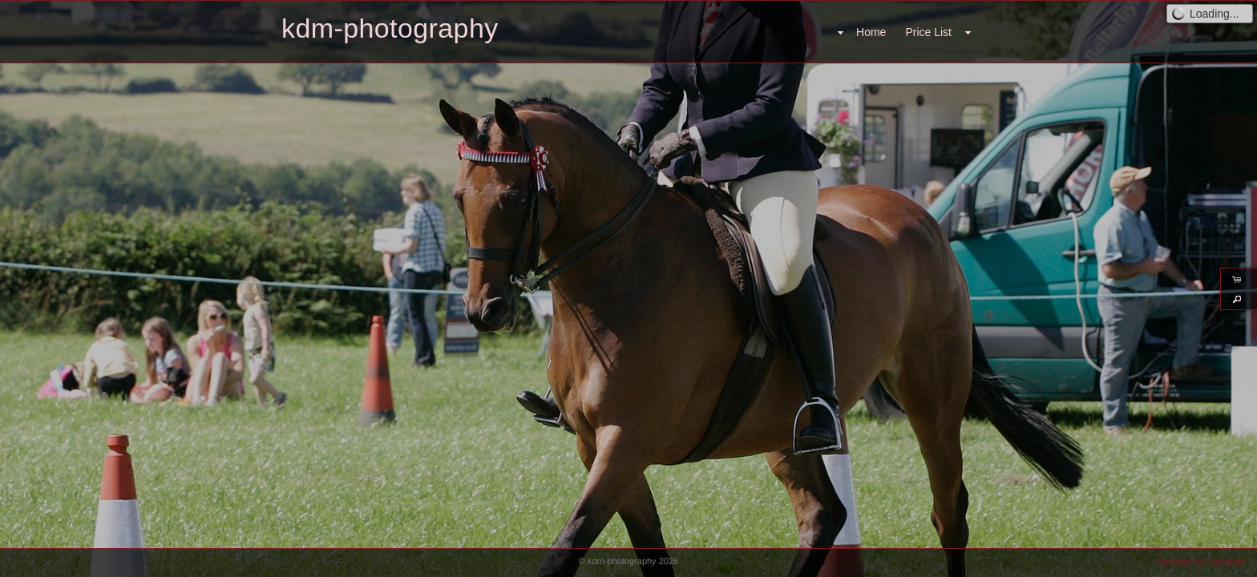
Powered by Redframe (1201, 562)
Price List (928, 32)
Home (871, 32)
